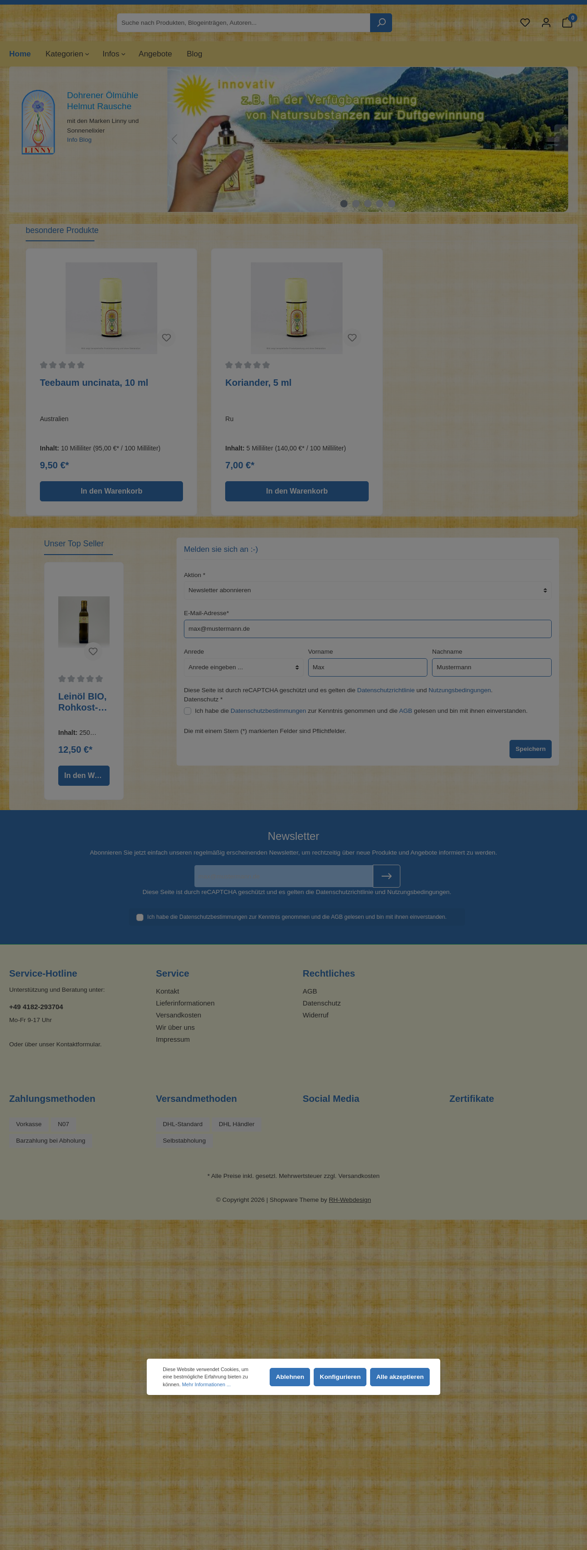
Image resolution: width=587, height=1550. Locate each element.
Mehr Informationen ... (206, 1384)
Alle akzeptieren (400, 1376)
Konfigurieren (340, 1376)
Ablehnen (290, 1376)
